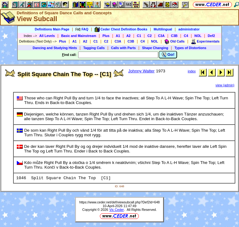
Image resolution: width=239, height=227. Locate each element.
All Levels (47, 36)
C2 (150, 36)
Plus (106, 36)
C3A (161, 36)
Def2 (211, 36)
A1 (118, 36)
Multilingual (163, 29)
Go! (168, 54)
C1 (139, 36)
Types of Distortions (190, 48)
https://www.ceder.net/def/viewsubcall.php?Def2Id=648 (119, 202)
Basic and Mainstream (78, 36)
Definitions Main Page (52, 29)
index (191, 71)
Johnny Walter (141, 71)
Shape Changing (155, 48)
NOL (198, 36)
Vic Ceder (116, 209)
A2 (128, 36)
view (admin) (225, 85)
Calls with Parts (123, 48)
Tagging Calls (94, 48)
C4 (186, 36)
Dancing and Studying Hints (55, 48)
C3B (174, 36)
